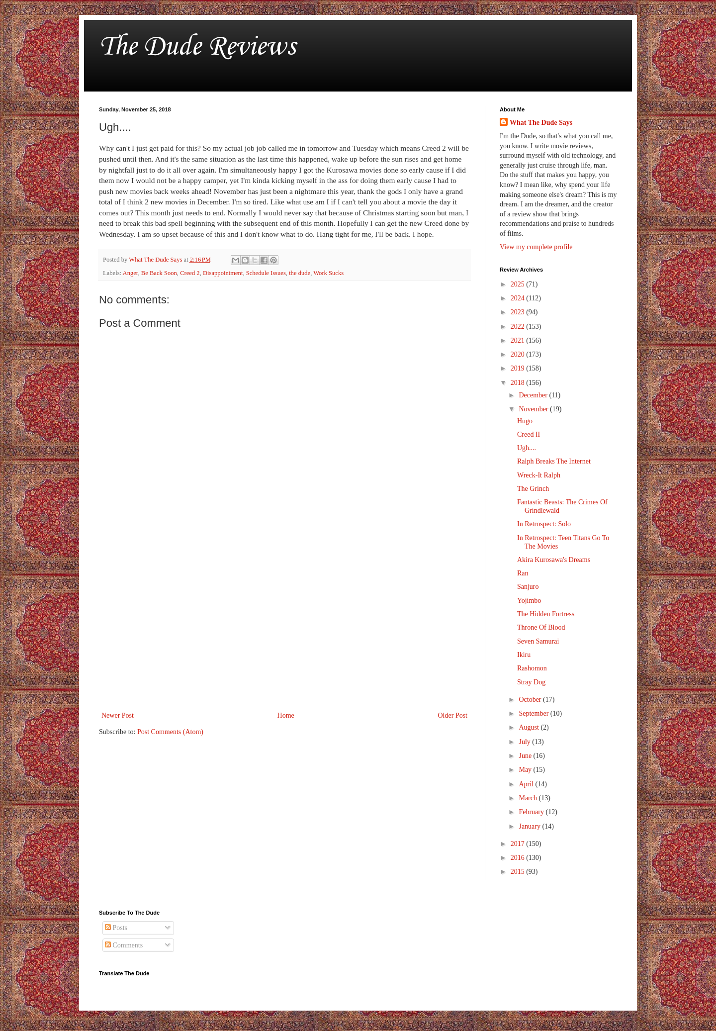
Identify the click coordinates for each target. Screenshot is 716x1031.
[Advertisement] (284, 627)
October (531, 699)
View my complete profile (536, 247)
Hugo (525, 421)
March (528, 798)
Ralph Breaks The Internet (554, 461)
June (526, 755)
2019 (519, 368)
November (534, 409)
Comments (124, 945)
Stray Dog (531, 682)
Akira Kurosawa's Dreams (553, 559)
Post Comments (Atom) (170, 732)
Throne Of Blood (541, 627)
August (529, 727)
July (525, 742)
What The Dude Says (541, 122)
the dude (299, 273)
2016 (519, 857)
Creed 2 (190, 273)
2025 (519, 284)
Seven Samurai (538, 641)
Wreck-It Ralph (538, 475)
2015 (519, 871)
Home (285, 715)
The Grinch (533, 488)
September (534, 713)
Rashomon (532, 668)
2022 (519, 326)
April (527, 784)
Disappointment (223, 273)
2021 (519, 340)
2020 (519, 354)
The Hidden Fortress (545, 614)
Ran (523, 573)
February (532, 812)
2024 (519, 298)
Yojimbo (529, 600)
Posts (116, 928)
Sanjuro (528, 586)
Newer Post (117, 715)
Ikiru (524, 654)
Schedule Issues (266, 273)
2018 (519, 382)
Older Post (453, 715)
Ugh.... (526, 448)
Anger (130, 273)
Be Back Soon (159, 273)
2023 (519, 312)
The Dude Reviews (197, 47)
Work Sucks (328, 273)
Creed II (528, 434)
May (526, 769)
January (530, 826)
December (534, 395)
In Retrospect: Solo (544, 524)
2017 (519, 843)
